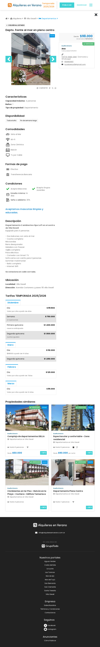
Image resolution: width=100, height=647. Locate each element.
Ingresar (82, 5)
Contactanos (50, 613)
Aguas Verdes (50, 561)
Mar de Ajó (50, 576)
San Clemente (50, 587)
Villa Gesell (50, 594)
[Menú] (90, 5)
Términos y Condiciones (50, 609)
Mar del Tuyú (50, 580)
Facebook (49, 625)
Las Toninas (50, 572)
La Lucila (50, 569)
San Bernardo (50, 583)
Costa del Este (50, 565)
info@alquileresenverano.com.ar (50, 533)
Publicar (67, 5)
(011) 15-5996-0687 (69, 57)
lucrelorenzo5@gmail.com (75, 64)
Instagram (50, 629)
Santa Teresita (50, 590)
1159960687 (69, 62)
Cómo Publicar (50, 640)
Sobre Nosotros (50, 605)
